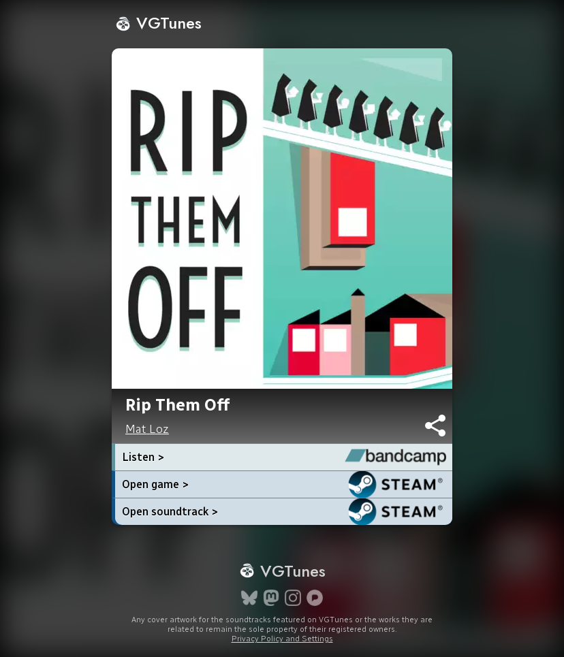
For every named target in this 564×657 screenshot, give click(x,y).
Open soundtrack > (170, 511)
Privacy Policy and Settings (282, 638)
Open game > (155, 484)
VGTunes (158, 23)
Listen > (143, 457)
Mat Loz (147, 428)
